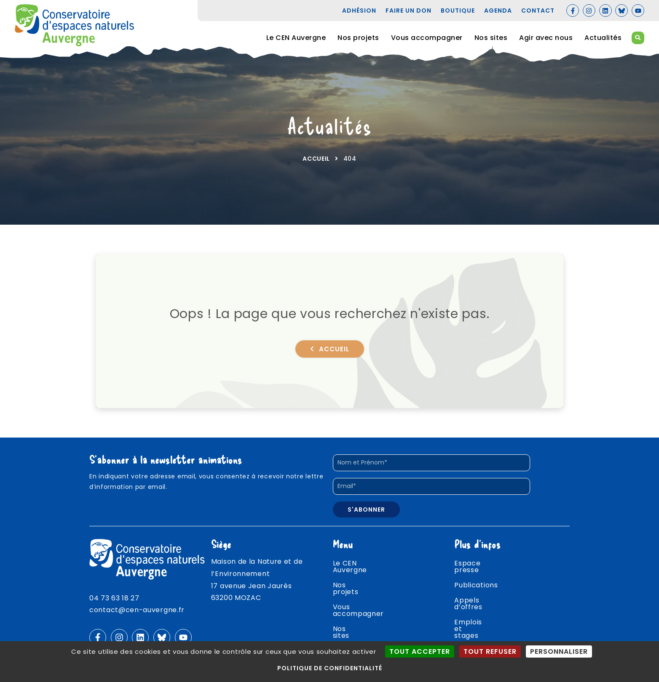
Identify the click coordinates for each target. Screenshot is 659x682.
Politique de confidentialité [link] (329, 668)
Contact (469, 640)
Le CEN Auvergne (296, 37)
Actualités (602, 37)
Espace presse (480, 564)
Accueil (316, 158)
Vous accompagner (427, 37)
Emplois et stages (486, 610)
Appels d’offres (481, 595)
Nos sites (491, 37)
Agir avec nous (546, 37)
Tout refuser (490, 651)
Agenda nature (481, 625)
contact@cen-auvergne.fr (137, 610)
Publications (476, 579)
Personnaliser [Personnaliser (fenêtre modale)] (559, 651)
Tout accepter (419, 651)
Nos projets (358, 37)
